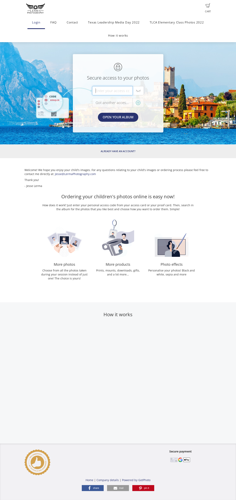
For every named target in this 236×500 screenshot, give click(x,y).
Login (36, 22)
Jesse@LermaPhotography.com (75, 174)
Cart (208, 8)
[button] (93, 488)
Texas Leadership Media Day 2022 (114, 22)
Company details (108, 480)
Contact (72, 22)
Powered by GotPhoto (136, 480)
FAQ (53, 22)
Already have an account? (118, 151)
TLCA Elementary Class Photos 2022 (177, 22)
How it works (118, 35)
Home (89, 480)
